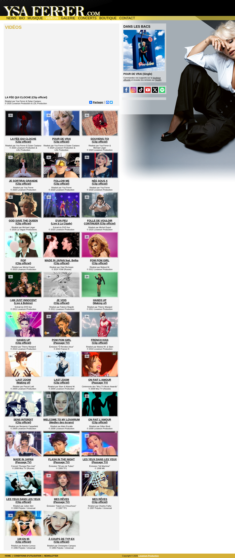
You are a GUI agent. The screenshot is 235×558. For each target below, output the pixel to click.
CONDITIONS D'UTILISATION (27, 556)
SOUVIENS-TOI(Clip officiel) (100, 140)
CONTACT (127, 18)
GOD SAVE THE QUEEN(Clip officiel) (23, 222)
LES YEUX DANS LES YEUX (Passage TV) (100, 461)
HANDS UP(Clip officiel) (23, 341)
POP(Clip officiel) (23, 262)
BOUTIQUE (108, 18)
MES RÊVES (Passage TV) (61, 501)
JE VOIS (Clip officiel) (61, 302)
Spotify (158, 80)
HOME (8, 556)
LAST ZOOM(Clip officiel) (61, 381)
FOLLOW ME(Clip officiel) (61, 182)
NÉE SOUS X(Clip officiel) (100, 182)
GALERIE (68, 18)
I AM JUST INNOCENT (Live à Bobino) (23, 302)
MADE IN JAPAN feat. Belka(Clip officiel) (61, 262)
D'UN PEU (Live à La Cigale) (61, 222)
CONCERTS (87, 18)
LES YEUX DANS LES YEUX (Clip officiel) (23, 501)
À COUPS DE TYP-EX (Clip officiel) (61, 540)
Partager (96, 102)
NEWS (11, 18)
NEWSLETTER (51, 556)
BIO (22, 18)
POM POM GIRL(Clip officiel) (99, 262)
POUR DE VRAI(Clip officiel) (61, 140)
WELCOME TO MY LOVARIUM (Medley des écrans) (61, 421)
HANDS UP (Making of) (100, 302)
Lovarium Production (148, 556)
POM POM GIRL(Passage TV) (61, 341)
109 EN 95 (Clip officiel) (23, 540)
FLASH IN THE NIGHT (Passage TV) (61, 461)
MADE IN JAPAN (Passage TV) (23, 461)
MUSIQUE (35, 18)
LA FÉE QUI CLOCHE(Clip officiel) (23, 140)
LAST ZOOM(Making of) (23, 381)
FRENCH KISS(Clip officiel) (100, 341)
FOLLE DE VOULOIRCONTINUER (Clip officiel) (99, 222)
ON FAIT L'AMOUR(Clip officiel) (99, 421)
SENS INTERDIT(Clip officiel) (23, 421)
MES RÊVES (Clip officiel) (100, 501)
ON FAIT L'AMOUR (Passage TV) (99, 381)
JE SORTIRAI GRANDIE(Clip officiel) (23, 182)
